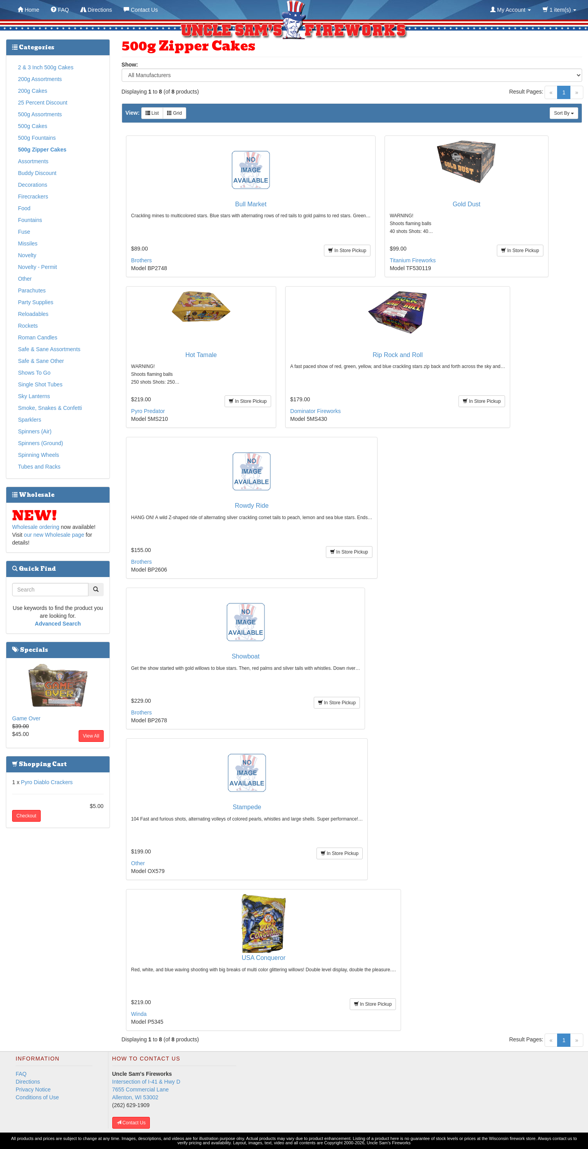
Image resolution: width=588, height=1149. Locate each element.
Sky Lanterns (34, 396)
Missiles (28, 243)
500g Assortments (40, 114)
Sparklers (29, 420)
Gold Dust (466, 204)
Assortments (33, 161)
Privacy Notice (33, 1089)
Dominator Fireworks (315, 411)
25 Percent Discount (42, 102)
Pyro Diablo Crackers (47, 782)
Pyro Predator (148, 411)
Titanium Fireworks (413, 260)
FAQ (21, 1074)
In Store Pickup (347, 250)
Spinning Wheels (38, 455)
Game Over (26, 718)
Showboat (245, 656)
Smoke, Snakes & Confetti (50, 408)
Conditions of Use (37, 1097)
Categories (33, 47)
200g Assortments (40, 79)
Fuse (24, 232)
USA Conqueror (264, 957)
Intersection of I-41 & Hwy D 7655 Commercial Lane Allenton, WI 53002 (146, 1089)
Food (24, 208)
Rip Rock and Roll (397, 355)
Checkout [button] (26, 816)
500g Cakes (32, 126)
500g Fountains (37, 138)
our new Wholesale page (54, 535)
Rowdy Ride (251, 505)
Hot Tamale (201, 355)
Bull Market (250, 204)
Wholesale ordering (35, 527)
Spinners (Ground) (40, 443)
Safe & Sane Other (41, 361)
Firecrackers (33, 196)
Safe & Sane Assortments (49, 349)
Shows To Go (34, 373)
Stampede (247, 807)
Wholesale (33, 495)
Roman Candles (37, 337)
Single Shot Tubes (40, 384)
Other (138, 863)
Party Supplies (35, 302)
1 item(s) (559, 10)
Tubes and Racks (39, 467)
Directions (28, 1082)
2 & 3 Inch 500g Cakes (46, 67)
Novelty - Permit (37, 267)
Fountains (30, 220)
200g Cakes (32, 91)
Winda (139, 1014)
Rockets (28, 326)
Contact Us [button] (131, 1123)
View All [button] (91, 736)
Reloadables (33, 314)
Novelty (27, 255)
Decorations (32, 185)
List (152, 113)
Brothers (141, 260)
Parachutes (32, 290)
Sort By (564, 113)
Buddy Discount (37, 173)
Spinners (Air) (35, 431)
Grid (174, 113)
